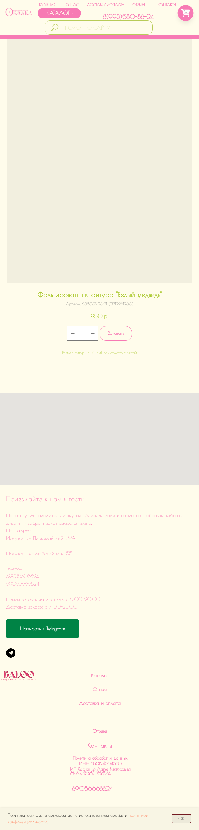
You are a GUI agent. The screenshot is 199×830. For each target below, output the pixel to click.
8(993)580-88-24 (128, 16)
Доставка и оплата (100, 703)
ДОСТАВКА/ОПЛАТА (106, 4)
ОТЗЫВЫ (138, 4)
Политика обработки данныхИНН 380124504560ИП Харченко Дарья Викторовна (100, 764)
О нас (99, 689)
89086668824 (92, 788)
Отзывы (99, 731)
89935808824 (90, 773)
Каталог (99, 675)
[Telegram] (10, 653)
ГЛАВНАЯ (47, 4)
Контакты (99, 745)
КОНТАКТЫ (167, 4)
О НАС (72, 4)
